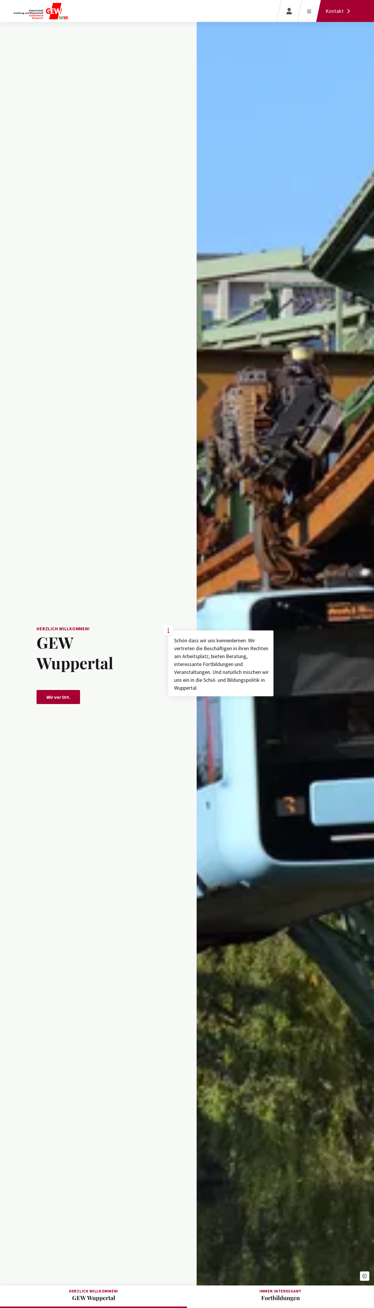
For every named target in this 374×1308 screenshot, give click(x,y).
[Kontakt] (339, 11)
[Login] (289, 11)
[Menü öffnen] (309, 11)
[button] (364, 1276)
